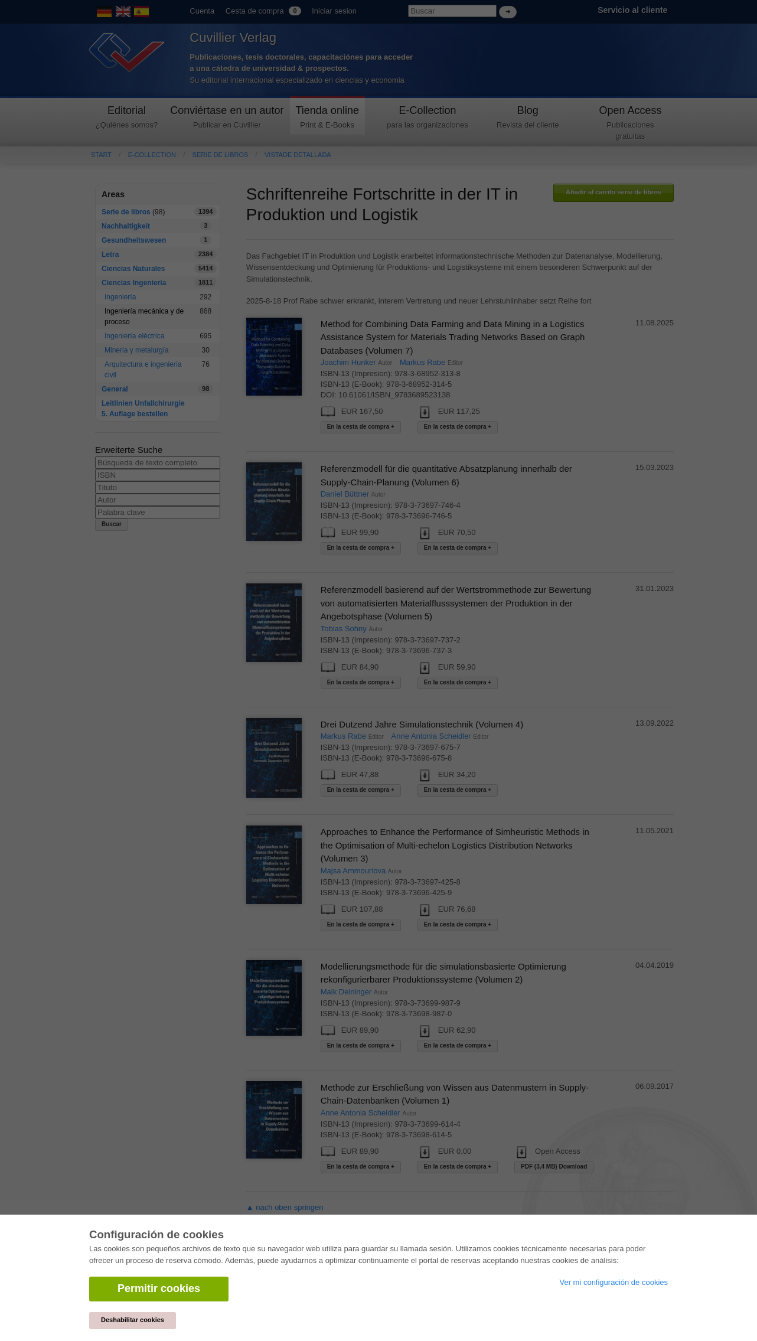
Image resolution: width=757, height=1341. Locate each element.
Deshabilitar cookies (132, 1319)
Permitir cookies (159, 1288)
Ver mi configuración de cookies (613, 1282)
